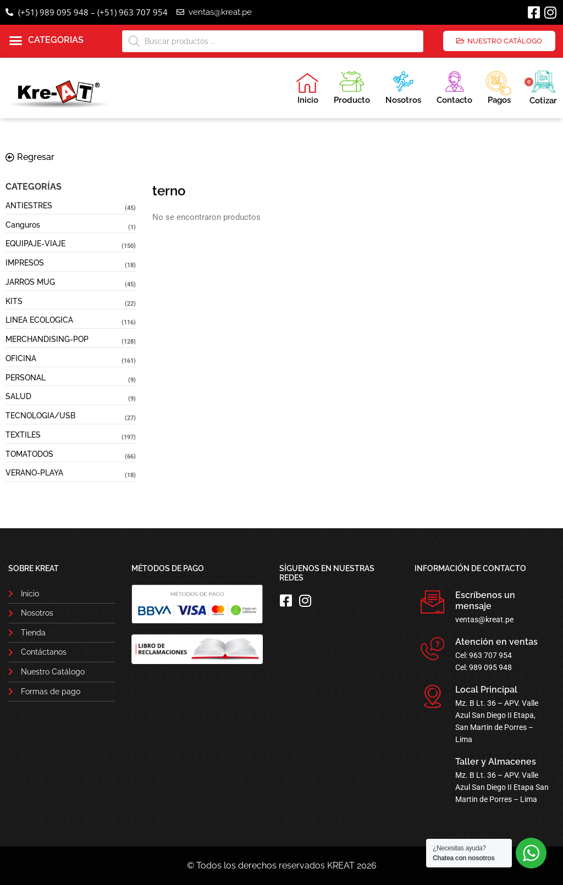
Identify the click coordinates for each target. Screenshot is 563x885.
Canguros (22, 224)
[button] (46, 40)
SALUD (18, 396)
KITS (14, 301)
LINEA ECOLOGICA (39, 320)
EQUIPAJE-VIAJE (35, 243)
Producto (352, 86)
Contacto (454, 86)
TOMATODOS (29, 454)
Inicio (307, 88)
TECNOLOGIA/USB (40, 415)
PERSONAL (25, 377)
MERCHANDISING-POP (47, 339)
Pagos (498, 86)
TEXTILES (23, 434)
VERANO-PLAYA (34, 472)
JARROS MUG (30, 282)
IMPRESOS (24, 262)
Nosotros (403, 86)
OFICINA (20, 358)
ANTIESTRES (28, 205)
